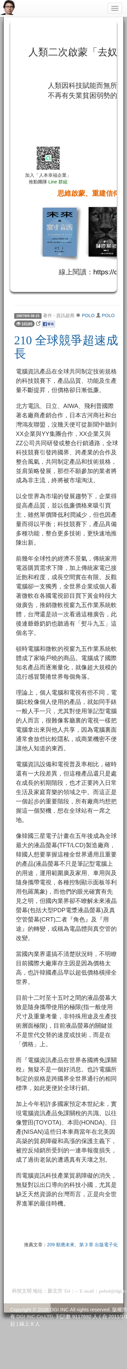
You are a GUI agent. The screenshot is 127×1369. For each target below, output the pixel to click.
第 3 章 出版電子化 (98, 1244)
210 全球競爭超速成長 (66, 347)
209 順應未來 (61, 1244)
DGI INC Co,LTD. (35, 1316)
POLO (88, 315)
